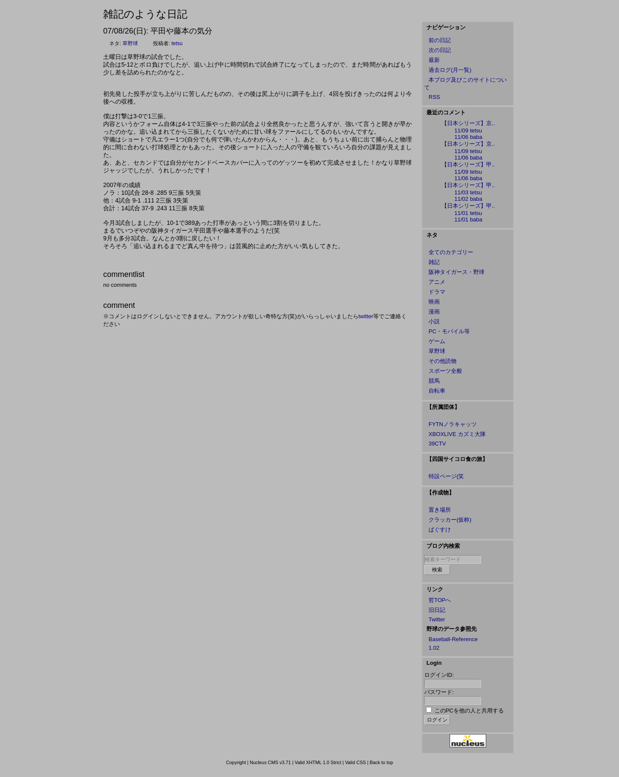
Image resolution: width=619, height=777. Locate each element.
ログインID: (439, 675)
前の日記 (440, 40)
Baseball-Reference (453, 639)
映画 (434, 301)
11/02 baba (468, 199)
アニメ (437, 282)
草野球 (130, 43)
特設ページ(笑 (446, 476)
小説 (434, 321)
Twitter (437, 619)
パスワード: (439, 692)
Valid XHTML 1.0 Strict (317, 762)
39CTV (437, 443)
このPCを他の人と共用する (469, 710)
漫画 (434, 311)
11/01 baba (468, 219)
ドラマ (437, 292)
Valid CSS (355, 762)
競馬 (434, 381)
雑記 (434, 262)
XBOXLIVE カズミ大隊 (457, 434)
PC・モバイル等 (449, 331)
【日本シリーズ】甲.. (468, 164)
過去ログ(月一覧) (450, 70)
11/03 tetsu (468, 192)
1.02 (434, 648)
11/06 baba (468, 137)
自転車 (437, 390)
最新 (434, 60)
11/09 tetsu (468, 130)
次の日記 (440, 50)
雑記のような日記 (145, 14)
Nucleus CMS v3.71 (270, 762)
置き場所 (440, 510)
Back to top (381, 762)
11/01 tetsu (468, 213)
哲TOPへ (440, 600)
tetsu (177, 43)
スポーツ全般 (445, 371)
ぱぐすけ (440, 529)
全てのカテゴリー (451, 252)
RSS (434, 97)
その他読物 (443, 361)
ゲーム (437, 341)
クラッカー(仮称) (450, 519)
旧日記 (437, 610)
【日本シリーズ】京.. (468, 123)
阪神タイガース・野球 (456, 272)
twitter (366, 316)
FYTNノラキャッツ (453, 424)
